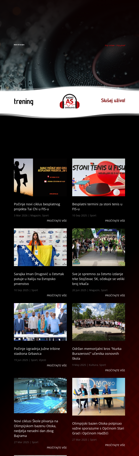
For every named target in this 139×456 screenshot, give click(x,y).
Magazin (35, 215)
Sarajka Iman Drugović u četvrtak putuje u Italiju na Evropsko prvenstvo (39, 279)
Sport (45, 215)
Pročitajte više (57, 220)
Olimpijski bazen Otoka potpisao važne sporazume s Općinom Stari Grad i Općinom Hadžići (98, 428)
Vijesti (42, 360)
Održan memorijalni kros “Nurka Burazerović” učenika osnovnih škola (96, 353)
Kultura (93, 365)
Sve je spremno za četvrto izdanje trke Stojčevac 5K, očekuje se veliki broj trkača (98, 279)
